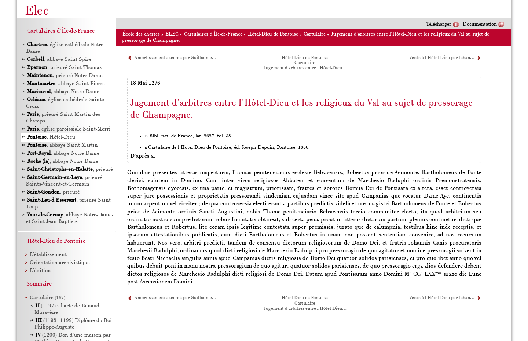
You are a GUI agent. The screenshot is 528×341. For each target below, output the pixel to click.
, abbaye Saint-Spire (58, 59)
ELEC (172, 34)
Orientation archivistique (60, 262)
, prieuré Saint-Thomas (63, 67)
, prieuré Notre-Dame (64, 75)
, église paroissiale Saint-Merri (68, 129)
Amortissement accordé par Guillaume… (175, 58)
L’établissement (48, 254)
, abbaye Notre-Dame (62, 92)
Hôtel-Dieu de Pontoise (273, 34)
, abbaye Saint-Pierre (65, 84)
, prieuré (69, 169)
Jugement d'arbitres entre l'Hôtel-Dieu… (305, 68)
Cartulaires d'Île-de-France (213, 34)
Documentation (480, 24)
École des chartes (141, 34)
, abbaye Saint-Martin (62, 145)
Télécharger (438, 24)
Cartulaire (315, 34)
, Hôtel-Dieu (50, 137)
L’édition (40, 271)
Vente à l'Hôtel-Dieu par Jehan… (441, 58)
